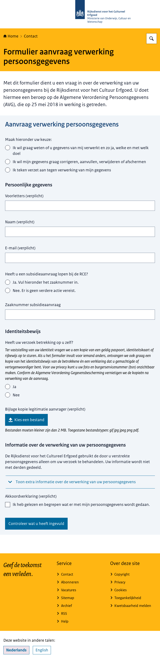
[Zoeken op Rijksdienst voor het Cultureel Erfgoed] (151, 38)
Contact (31, 36)
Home (10, 36)
